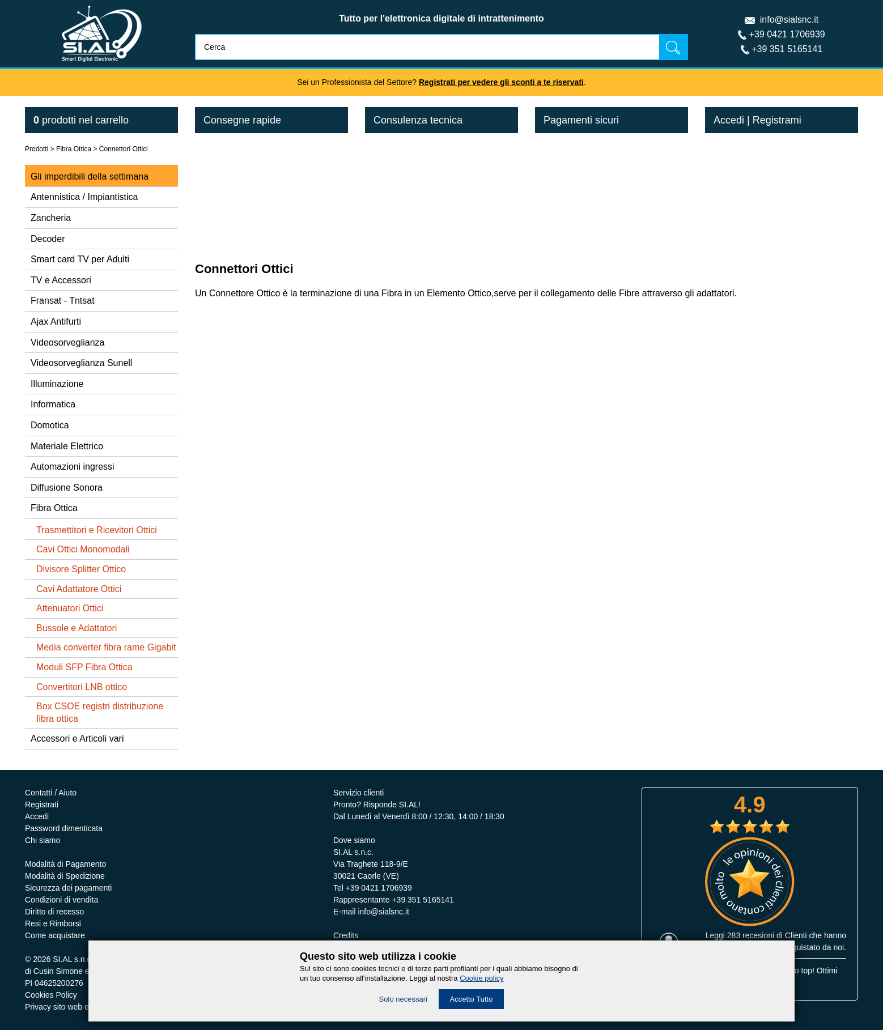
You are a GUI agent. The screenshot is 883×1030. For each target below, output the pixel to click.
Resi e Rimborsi (53, 923)
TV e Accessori (61, 280)
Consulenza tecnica (417, 120)
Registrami (777, 120)
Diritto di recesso (54, 911)
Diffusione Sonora (67, 487)
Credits (345, 935)
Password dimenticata (64, 828)
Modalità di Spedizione (65, 875)
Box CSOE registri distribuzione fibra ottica (99, 712)
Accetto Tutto (471, 999)
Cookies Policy (51, 994)
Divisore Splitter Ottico (81, 569)
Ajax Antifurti (56, 321)
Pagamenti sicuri (581, 120)
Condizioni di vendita (61, 899)
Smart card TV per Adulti (80, 259)
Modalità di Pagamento (65, 864)
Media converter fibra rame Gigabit (106, 647)
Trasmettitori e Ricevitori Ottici (96, 530)
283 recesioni (750, 935)
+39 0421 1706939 (787, 34)
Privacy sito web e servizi (69, 1006)
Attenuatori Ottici (69, 608)
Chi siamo (42, 840)
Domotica (50, 425)
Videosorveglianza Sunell (81, 363)
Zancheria (51, 218)
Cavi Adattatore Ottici (78, 589)
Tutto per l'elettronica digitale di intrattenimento (441, 18)
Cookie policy (481, 978)
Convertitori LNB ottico (81, 687)
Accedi (729, 120)
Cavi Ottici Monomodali (83, 549)
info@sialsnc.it (789, 19)
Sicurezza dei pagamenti (68, 887)
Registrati (41, 804)
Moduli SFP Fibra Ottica (84, 667)
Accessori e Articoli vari (77, 738)
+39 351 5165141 (787, 49)
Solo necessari (403, 999)
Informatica (53, 404)
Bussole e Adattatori (76, 628)
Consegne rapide (242, 120)
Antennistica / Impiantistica (84, 197)
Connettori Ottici (123, 149)
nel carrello (81, 120)
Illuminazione (57, 384)
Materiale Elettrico (67, 446)
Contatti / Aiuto (51, 792)
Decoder (48, 239)
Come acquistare (55, 935)
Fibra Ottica (73, 149)
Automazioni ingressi (72, 466)
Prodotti (36, 149)
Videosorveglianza (67, 342)
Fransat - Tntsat (63, 300)
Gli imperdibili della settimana (89, 176)
